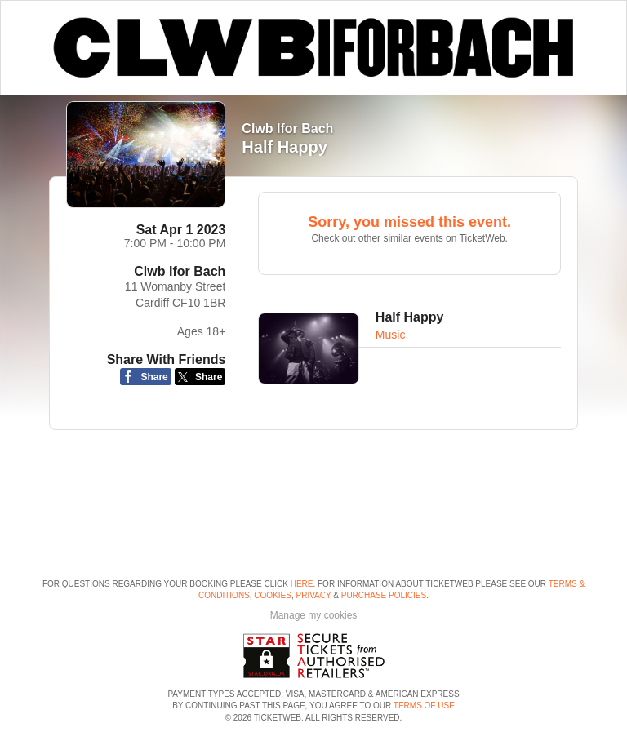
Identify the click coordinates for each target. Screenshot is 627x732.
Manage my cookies (314, 615)
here (302, 583)
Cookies (272, 595)
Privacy (313, 595)
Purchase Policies (383, 595)
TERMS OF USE (424, 705)
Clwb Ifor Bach (179, 271)
